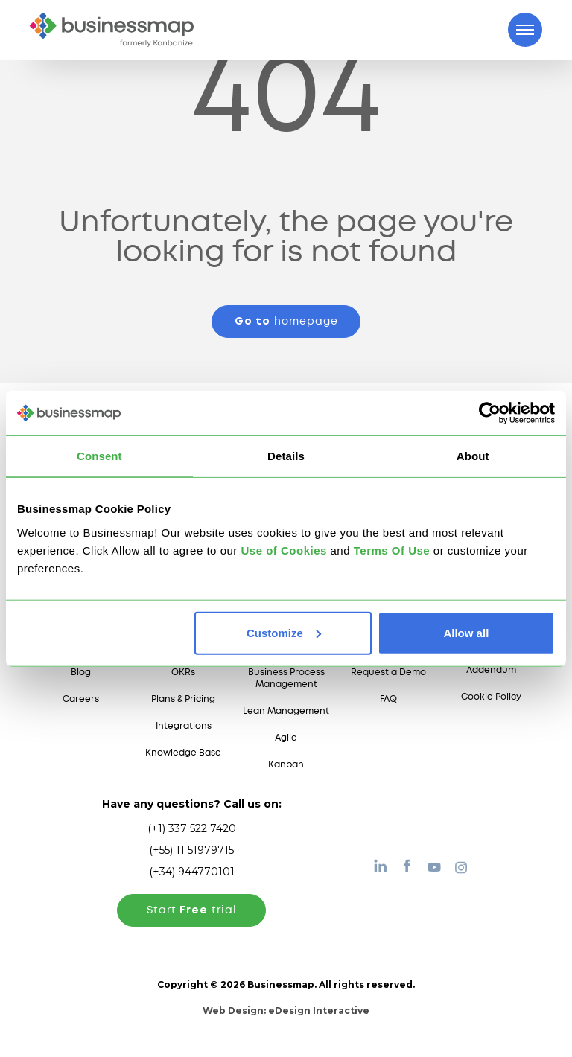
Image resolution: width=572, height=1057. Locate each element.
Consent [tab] (99, 456)
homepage (286, 321)
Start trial (192, 910)
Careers (81, 699)
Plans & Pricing (183, 699)
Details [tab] (286, 456)
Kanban (286, 765)
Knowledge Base (183, 753)
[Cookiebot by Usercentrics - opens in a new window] (490, 413)
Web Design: (286, 1010)
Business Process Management (286, 678)
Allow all (466, 632)
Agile (286, 738)
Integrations (184, 726)
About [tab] (473, 456)
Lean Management (286, 711)
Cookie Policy (491, 697)
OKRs (183, 672)
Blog (81, 672)
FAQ (388, 699)
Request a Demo (388, 672)
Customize (284, 632)
